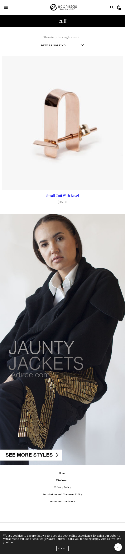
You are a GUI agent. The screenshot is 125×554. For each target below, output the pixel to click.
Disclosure (62, 480)
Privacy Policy (62, 487)
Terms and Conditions (62, 501)
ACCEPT (62, 548)
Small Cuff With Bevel (62, 195)
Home (62, 473)
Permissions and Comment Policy (62, 494)
